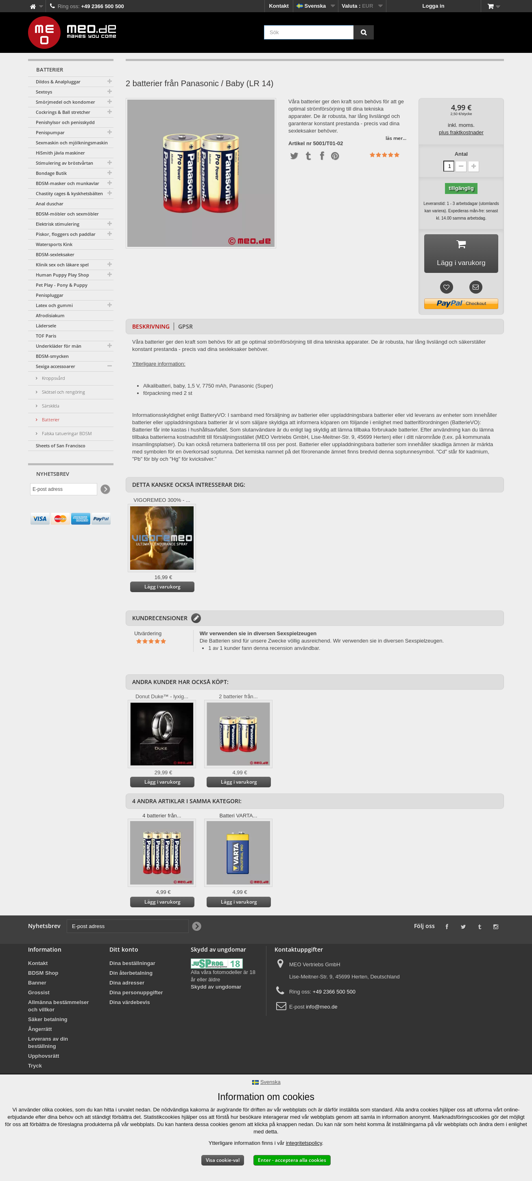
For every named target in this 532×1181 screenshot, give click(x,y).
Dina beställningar (132, 964)
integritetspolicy (304, 1143)
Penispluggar (49, 295)
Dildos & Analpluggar (58, 81)
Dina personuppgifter (136, 994)
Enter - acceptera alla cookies (292, 1160)
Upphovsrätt (43, 1057)
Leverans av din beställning (48, 1043)
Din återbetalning (131, 974)
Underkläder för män (58, 346)
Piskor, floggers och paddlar (66, 234)
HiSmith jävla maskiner (60, 153)
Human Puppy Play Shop (62, 275)
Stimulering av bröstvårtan (64, 163)
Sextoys (44, 92)
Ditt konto (123, 950)
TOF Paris (46, 336)
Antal (461, 154)
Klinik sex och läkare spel (62, 264)
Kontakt (278, 6)
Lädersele (46, 325)
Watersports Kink (54, 244)
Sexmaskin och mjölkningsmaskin (72, 142)
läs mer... (396, 138)
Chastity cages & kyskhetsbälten (69, 193)
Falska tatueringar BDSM (66, 433)
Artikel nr (300, 143)
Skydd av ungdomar (216, 988)
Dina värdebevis (129, 1003)
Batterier (50, 419)
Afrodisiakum (50, 315)
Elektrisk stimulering (57, 224)
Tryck (35, 1067)
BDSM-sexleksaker (55, 254)
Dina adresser (126, 984)
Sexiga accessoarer (55, 366)
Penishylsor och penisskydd (65, 122)
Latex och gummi (54, 305)
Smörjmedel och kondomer (65, 102)
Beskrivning (151, 327)
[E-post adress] (63, 489)
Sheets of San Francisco (60, 445)
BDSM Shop (43, 974)
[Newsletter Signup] (105, 489)
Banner (37, 984)
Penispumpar (50, 132)
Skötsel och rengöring (63, 392)
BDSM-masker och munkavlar (67, 183)
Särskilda (50, 406)
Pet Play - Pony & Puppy (61, 285)
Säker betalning (48, 1021)
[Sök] (363, 32)
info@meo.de (322, 1008)
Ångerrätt (40, 1030)
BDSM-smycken (52, 356)
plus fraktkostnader (461, 132)
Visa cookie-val (223, 1160)
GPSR (185, 327)
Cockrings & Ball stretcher (63, 112)
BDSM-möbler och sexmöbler (67, 214)
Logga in (434, 6)
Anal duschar (49, 203)
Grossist (39, 994)
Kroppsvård (53, 378)
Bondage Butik (51, 173)
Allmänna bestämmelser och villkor (58, 1007)
